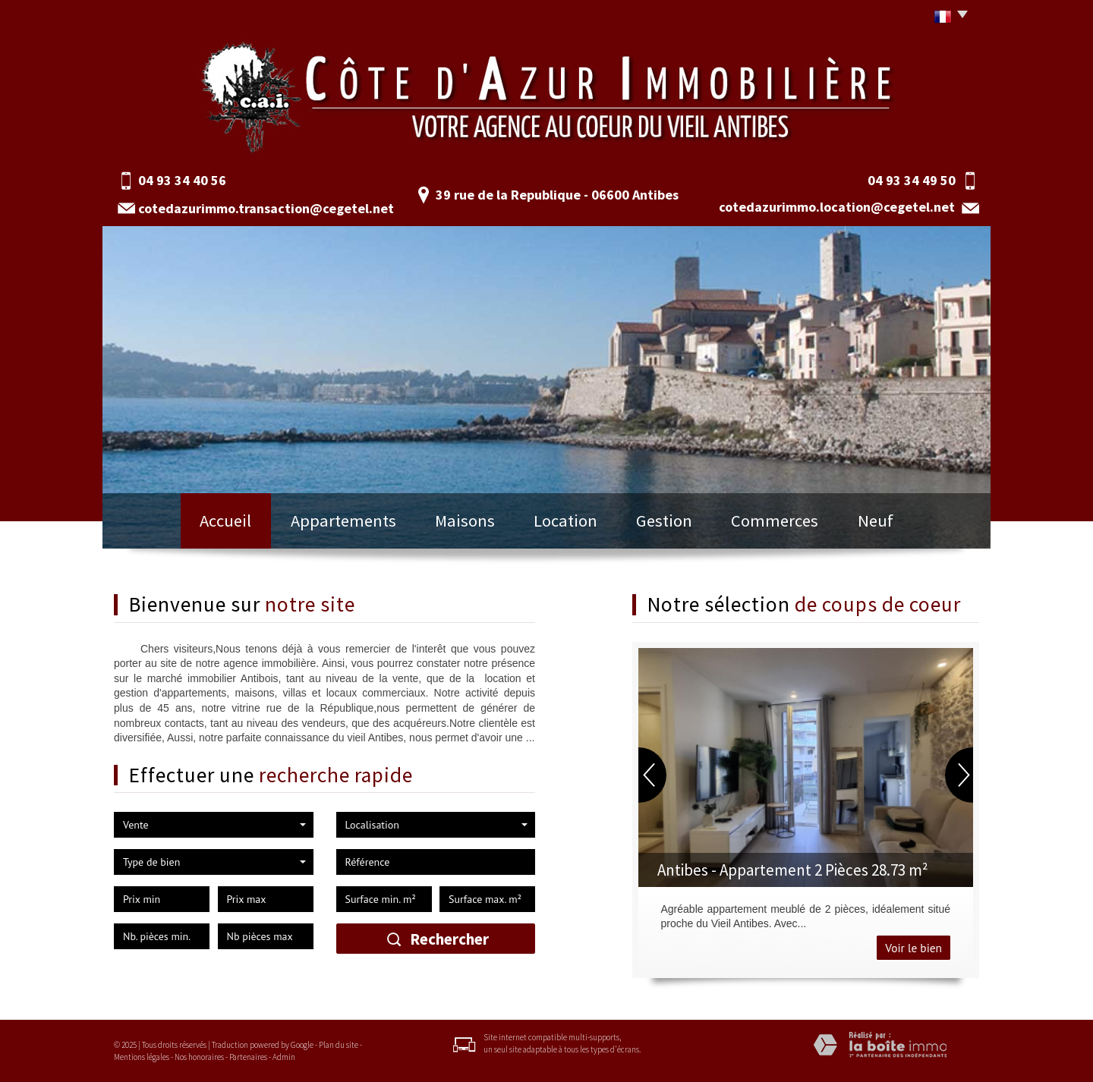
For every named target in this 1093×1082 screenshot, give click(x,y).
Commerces (774, 520)
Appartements (343, 520)
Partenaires (248, 1057)
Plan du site (338, 1045)
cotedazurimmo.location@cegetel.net (837, 206)
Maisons (465, 520)
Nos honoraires (199, 1057)
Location (565, 520)
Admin (283, 1057)
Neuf (875, 520)
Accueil (225, 520)
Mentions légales (141, 1057)
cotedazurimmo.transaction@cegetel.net (266, 208)
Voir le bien (913, 947)
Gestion (664, 520)
